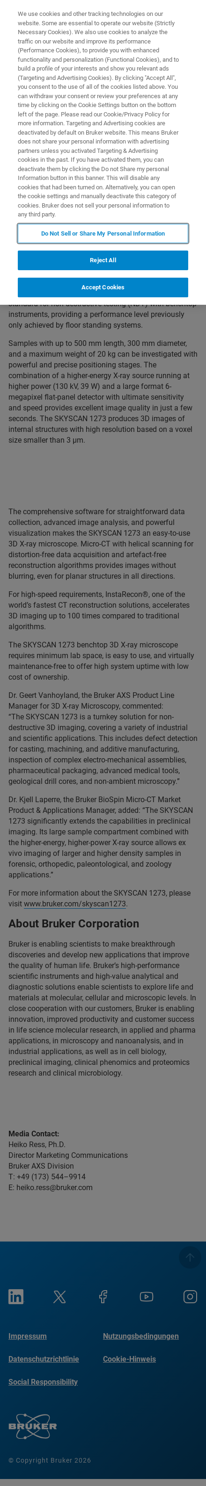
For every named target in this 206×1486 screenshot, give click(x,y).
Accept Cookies (103, 287)
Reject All (103, 260)
